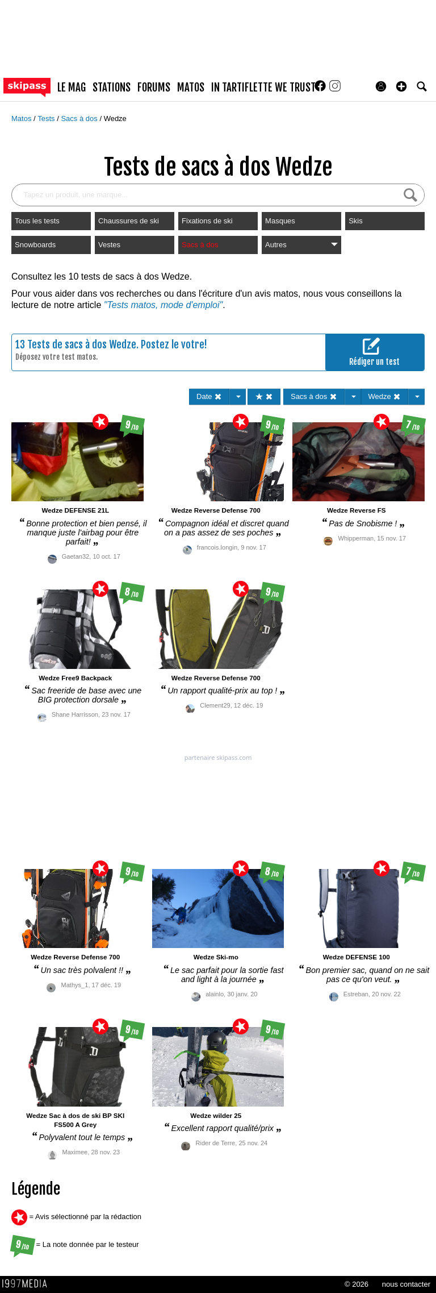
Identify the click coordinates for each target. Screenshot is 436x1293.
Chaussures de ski (128, 221)
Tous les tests (37, 221)
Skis (356, 221)
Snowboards (35, 244)
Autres (301, 244)
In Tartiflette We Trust (263, 87)
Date (209, 396)
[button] (401, 86)
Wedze (115, 118)
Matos (22, 118)
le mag (71, 87)
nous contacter (406, 1284)
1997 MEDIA (28, 1284)
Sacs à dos (80, 118)
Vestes (109, 244)
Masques (280, 221)
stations (112, 87)
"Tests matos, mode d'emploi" (163, 305)
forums (153, 87)
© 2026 (356, 1284)
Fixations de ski (207, 221)
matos (190, 87)
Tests (47, 118)
